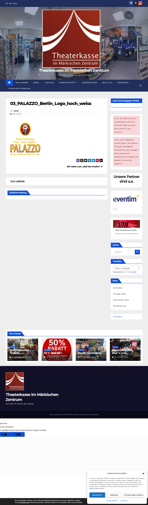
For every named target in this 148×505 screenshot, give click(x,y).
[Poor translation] (18, 434)
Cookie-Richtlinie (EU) (19, 88)
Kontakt (49, 83)
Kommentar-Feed (121, 300)
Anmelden (117, 288)
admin (16, 111)
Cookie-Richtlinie (112, 500)
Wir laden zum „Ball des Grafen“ (85, 166)
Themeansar (93, 414)
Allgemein (48, 350)
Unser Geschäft (67, 83)
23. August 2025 (52, 357)
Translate (130, 272)
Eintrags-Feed (119, 294)
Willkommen (22, 83)
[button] (143, 473)
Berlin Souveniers (89, 353)
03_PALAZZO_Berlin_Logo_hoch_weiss (50, 103)
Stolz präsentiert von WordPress (61, 414)
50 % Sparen (52, 353)
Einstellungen (24, 502)
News (36, 83)
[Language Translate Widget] (126, 268)
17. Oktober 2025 (19, 357)
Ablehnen (114, 495)
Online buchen (89, 83)
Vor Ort (12, 347)
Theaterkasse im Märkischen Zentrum (74, 70)
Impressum (124, 500)
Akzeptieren (97, 495)
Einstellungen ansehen (133, 495)
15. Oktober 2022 (87, 357)
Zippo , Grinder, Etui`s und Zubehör (122, 353)
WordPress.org (119, 306)
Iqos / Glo (107, 83)
